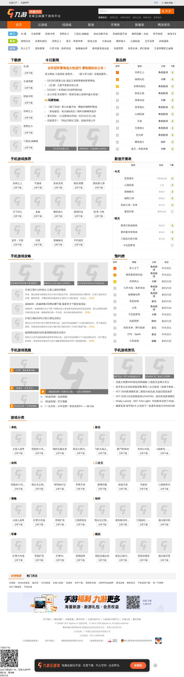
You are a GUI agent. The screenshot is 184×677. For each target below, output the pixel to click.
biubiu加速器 (24, 583)
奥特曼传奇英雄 (129, 232)
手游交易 (28, 587)
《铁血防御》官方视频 (55, 401)
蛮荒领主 (157, 17)
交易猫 (12, 583)
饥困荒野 (118, 48)
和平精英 (158, 34)
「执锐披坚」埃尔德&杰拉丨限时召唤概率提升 (71, 111)
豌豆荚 (35, 583)
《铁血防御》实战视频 (55, 396)
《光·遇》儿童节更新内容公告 (63, 85)
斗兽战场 (134, 340)
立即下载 (28, 73)
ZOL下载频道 (15, 587)
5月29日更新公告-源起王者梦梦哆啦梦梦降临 (71, 80)
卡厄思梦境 (129, 245)
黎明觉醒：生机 (140, 34)
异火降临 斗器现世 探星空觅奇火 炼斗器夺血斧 (61, 74)
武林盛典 (164, 41)
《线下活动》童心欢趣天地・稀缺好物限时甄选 (72, 106)
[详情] (91, 298)
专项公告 (126, 619)
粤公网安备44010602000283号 (136, 640)
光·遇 (23, 34)
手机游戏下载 (144, 583)
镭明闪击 (114, 17)
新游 (91, 24)
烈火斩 (139, 135)
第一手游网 (158, 583)
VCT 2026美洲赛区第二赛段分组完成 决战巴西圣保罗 (144, 391)
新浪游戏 (120, 583)
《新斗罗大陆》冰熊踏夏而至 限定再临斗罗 (93, 74)
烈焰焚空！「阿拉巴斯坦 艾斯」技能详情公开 (71, 120)
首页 (19, 24)
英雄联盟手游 (120, 34)
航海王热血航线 (129, 225)
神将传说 (147, 17)
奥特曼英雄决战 (100, 48)
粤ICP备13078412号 (72, 627)
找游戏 (66, 24)
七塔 (134, 307)
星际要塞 (40, 48)
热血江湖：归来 (129, 204)
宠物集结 (129, 191)
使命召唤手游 (101, 34)
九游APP (25, 3)
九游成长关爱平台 (111, 619)
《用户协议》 (50, 640)
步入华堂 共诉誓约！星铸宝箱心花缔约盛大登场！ (73, 94)
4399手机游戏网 (106, 583)
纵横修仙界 (82, 48)
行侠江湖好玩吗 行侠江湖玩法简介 (43, 318)
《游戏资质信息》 (96, 640)
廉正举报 (137, 619)
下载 (5, 647)
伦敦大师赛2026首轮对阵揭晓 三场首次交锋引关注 (142, 382)
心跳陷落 (135, 41)
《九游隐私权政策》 (30, 640)
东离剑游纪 (125, 17)
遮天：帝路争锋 (74, 41)
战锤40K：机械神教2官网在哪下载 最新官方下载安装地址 (55, 304)
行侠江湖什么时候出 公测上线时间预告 (45, 290)
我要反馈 (4, 675)
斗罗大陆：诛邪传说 (60, 48)
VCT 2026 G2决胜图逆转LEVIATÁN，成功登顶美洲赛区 (145, 396)
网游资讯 (164, 24)
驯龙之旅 (137, 17)
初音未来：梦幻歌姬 (138, 48)
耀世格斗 (121, 41)
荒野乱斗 (64, 34)
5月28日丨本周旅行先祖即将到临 (64, 89)
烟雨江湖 (129, 198)
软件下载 (79, 583)
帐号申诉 (80, 619)
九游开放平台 (94, 619)
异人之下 (25, 48)
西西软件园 (91, 583)
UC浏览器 (45, 583)
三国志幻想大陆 (129, 238)
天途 (139, 121)
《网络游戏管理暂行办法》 (72, 640)
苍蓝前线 (134, 301)
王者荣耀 (36, 34)
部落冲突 (50, 34)
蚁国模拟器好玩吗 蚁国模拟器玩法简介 (45, 332)
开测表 (115, 24)
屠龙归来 (129, 211)
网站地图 (58, 619)
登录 (156, 3)
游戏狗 (69, 583)
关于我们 (47, 619)
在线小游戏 (58, 583)
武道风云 (134, 281)
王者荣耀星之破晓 (163, 48)
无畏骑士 (139, 128)
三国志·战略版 (81, 34)
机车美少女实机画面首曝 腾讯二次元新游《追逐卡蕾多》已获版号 (147, 386)
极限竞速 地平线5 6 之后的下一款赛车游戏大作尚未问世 (145, 405)
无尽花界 (149, 41)
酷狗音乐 (131, 583)
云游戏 (42, 24)
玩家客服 (69, 619)
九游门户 (13, 3)
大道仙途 (106, 41)
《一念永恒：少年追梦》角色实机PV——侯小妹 (68, 406)
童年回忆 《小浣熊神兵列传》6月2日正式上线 (71, 116)
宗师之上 (56, 41)
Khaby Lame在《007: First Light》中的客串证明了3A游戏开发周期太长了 (147, 401)
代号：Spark (134, 334)
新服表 (139, 24)
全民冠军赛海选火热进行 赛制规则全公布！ (77, 68)
